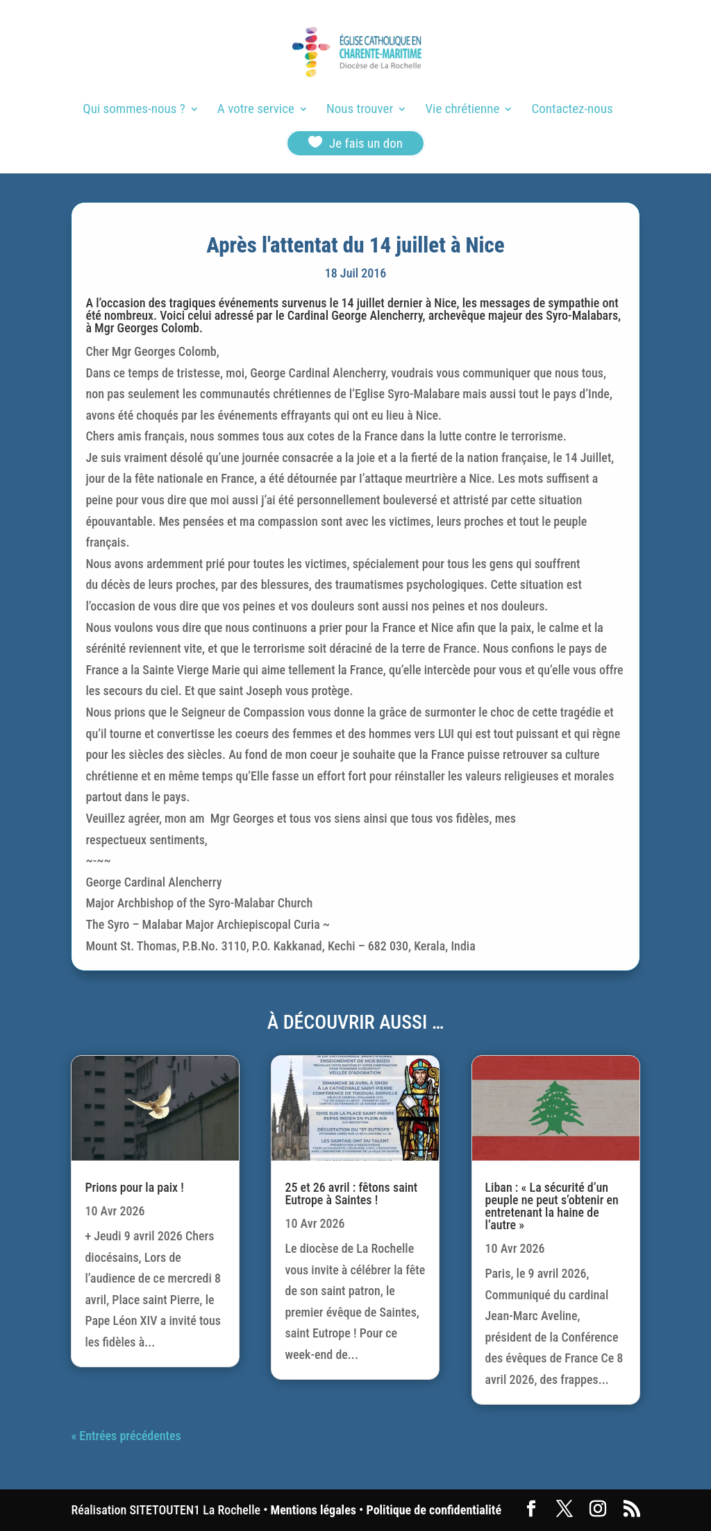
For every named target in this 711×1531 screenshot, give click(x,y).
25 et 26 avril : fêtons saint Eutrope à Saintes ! (351, 1193)
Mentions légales (313, 1510)
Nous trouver (359, 110)
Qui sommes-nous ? (134, 110)
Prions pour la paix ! (134, 1187)
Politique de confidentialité (434, 1510)
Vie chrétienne (462, 110)
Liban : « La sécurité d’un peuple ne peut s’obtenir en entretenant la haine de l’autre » (552, 1206)
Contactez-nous (572, 110)
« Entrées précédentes (126, 1435)
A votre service (255, 110)
